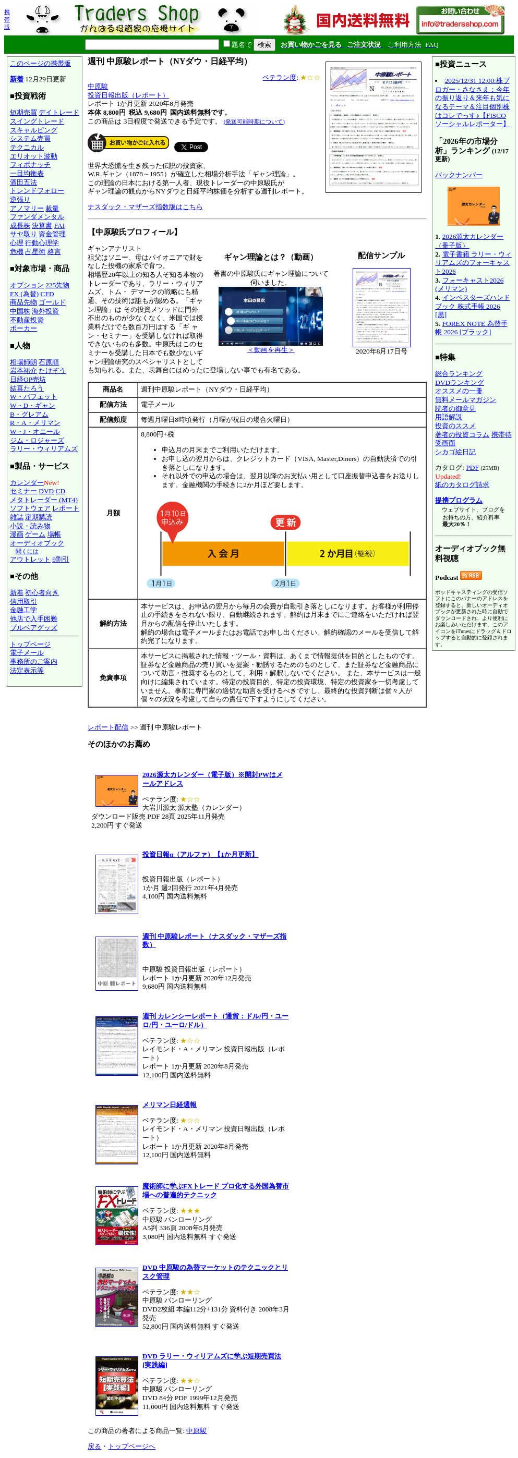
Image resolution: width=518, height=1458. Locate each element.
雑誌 (16, 517)
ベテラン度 (279, 77)
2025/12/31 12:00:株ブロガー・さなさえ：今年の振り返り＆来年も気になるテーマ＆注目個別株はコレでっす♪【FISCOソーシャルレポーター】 (472, 102)
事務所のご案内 (33, 661)
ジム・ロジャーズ (37, 440)
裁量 (52, 208)
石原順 (49, 362)
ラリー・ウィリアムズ (44, 449)
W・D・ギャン (32, 405)
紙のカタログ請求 (462, 485)
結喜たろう (27, 388)
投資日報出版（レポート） (128, 95)
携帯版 (7, 19)
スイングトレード (37, 121)
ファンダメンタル (37, 217)
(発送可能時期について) (254, 121)
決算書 (42, 225)
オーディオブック (37, 543)
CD (61, 491)
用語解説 (448, 417)
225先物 (57, 285)
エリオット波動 (33, 156)
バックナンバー (459, 175)
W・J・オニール (35, 431)
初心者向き (42, 593)
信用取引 (23, 601)
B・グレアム (29, 414)
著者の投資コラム (462, 435)
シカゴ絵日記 (455, 452)
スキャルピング (33, 130)
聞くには (27, 551)
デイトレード (59, 112)
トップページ (30, 644)
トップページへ (131, 1446)
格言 (54, 252)
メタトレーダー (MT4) (44, 500)
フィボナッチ (30, 164)
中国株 (20, 311)
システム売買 (30, 138)
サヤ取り (23, 234)
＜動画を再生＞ (271, 346)
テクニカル (27, 147)
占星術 (35, 252)
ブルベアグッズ (33, 627)
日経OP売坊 (28, 379)
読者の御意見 (455, 408)
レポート (65, 508)
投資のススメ (455, 426)
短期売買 (23, 112)
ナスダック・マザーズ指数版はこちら (145, 207)
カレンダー (27, 483)
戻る (94, 1446)
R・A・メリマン (35, 423)
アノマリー (27, 208)
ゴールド (52, 302)
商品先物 (23, 302)
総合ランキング (459, 374)
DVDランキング (459, 382)
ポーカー (23, 328)
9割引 (60, 559)
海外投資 (45, 311)
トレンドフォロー (37, 191)
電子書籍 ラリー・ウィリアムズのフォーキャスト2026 (473, 262)
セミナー (23, 491)
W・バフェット (33, 396)
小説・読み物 (30, 526)
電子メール (27, 653)
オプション (27, 285)
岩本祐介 (23, 370)
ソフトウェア (30, 508)
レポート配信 (108, 727)
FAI (59, 225)
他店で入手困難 (33, 619)
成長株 (20, 225)
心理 (16, 243)
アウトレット (30, 559)
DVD (46, 491)
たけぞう (52, 370)
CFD (47, 294)
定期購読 (38, 517)
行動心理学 (42, 243)
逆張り (20, 199)
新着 (16, 79)
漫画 (16, 534)
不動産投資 (27, 320)
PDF (472, 467)
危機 (16, 252)
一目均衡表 (27, 173)
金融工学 (23, 610)
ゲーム (35, 534)
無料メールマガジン (465, 400)
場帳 (54, 534)
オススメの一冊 (459, 391)
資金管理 (52, 234)
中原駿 (98, 86)
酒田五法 (23, 182)
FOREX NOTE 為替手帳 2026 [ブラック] (471, 328)
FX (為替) (24, 294)
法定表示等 (27, 670)
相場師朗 (23, 362)
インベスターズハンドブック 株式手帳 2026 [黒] (472, 306)
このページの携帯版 (40, 63)
